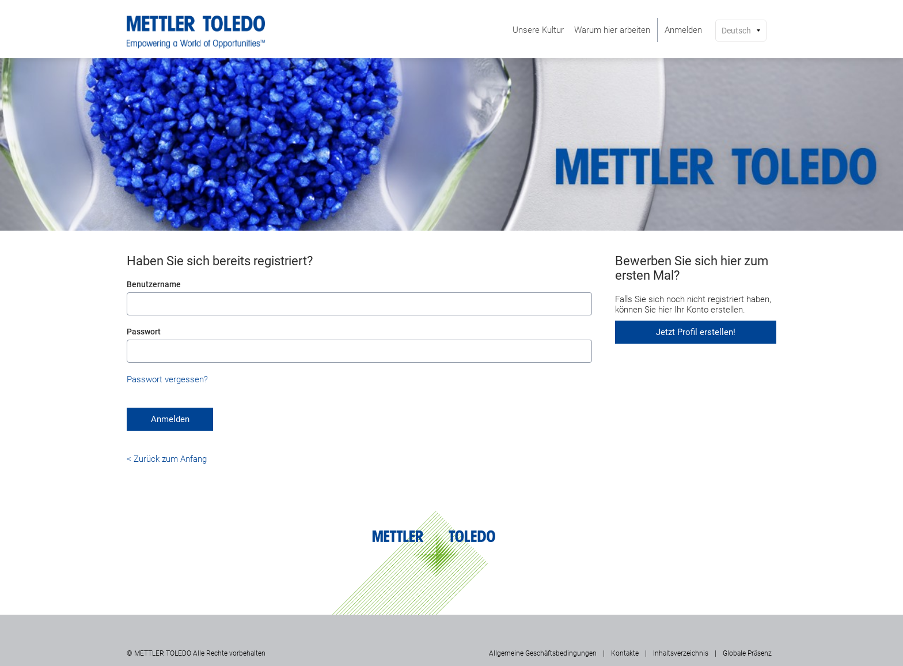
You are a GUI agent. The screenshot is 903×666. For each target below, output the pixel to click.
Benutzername (154, 284)
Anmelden (683, 30)
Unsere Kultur (538, 30)
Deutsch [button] (736, 30)
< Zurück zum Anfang (167, 459)
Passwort (144, 331)
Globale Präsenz (747, 653)
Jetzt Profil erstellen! (695, 332)
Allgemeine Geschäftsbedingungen (543, 653)
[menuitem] (538, 30)
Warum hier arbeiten (612, 30)
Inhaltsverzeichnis (680, 653)
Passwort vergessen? (167, 379)
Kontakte (625, 653)
